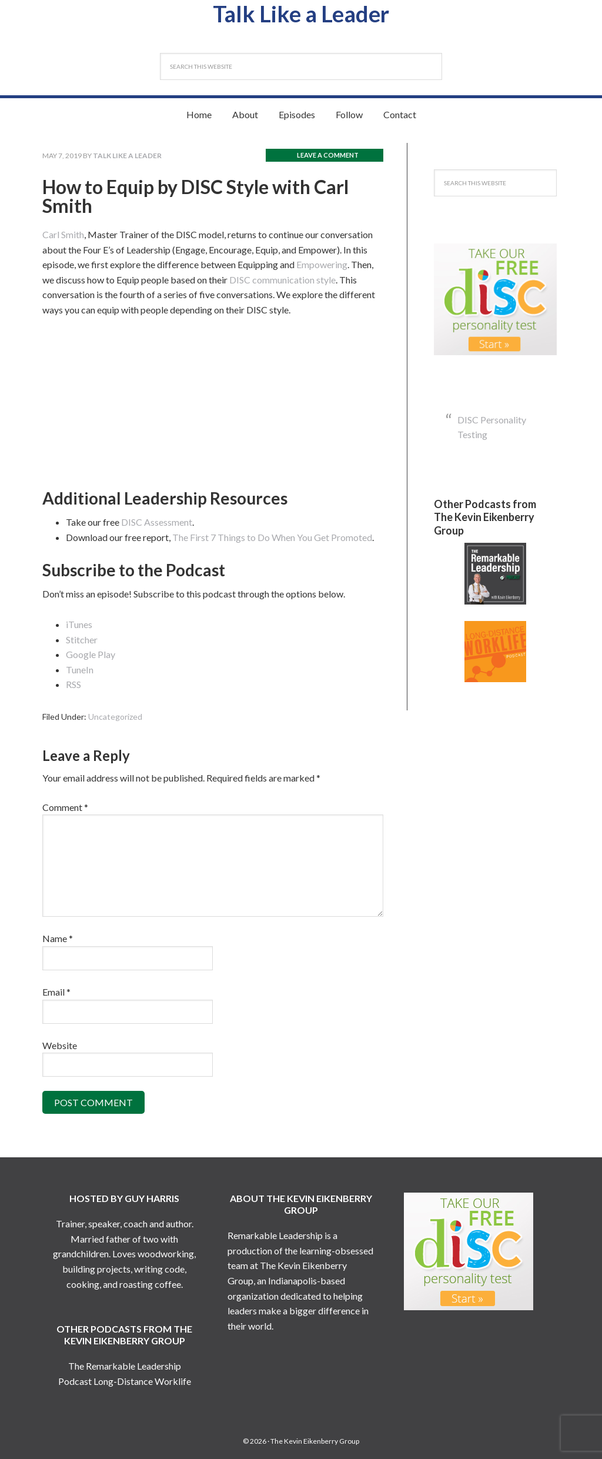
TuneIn (79, 669)
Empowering (321, 264)
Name (57, 938)
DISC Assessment (156, 521)
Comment (65, 807)
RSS (73, 684)
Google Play (90, 654)
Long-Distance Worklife (142, 1381)
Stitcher (82, 639)
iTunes (79, 624)
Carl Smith (63, 234)
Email (56, 991)
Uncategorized (115, 717)
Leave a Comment (328, 155)
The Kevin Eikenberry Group (314, 1441)
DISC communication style (282, 279)
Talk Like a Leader (301, 13)
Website (59, 1045)
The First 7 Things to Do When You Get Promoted (272, 537)
